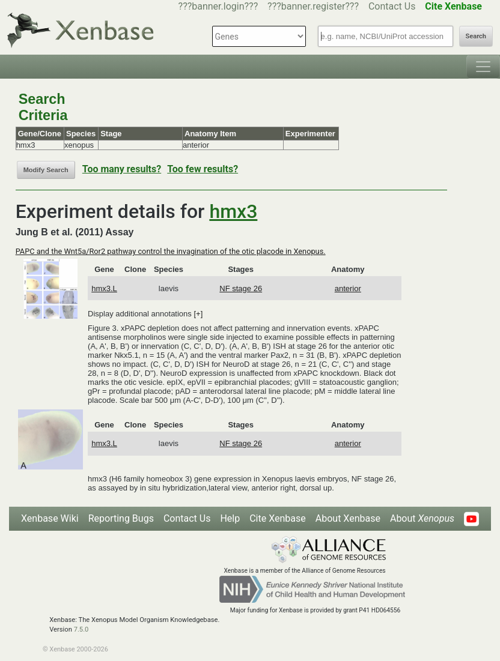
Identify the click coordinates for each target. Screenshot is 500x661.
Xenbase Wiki (50, 518)
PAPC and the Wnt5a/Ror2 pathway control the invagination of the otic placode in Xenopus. (171, 251)
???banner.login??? (218, 6)
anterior (348, 288)
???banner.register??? (313, 6)
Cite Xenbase (277, 518)
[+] (198, 313)
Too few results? (202, 169)
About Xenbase (348, 518)
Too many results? (121, 169)
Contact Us (392, 6)
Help (230, 518)
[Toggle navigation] (483, 67)
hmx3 (233, 211)
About (422, 518)
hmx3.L (104, 288)
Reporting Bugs (121, 518)
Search (476, 36)
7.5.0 (81, 629)
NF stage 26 (240, 288)
